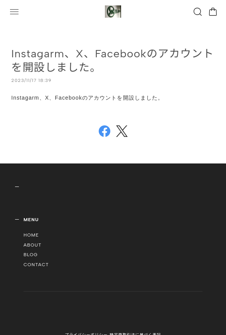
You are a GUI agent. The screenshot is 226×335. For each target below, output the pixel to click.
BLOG (31, 254)
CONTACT (36, 264)
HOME (31, 235)
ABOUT (33, 245)
